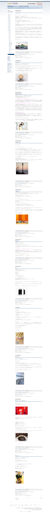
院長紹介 (11, 56)
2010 (9, 29)
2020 (9, 20)
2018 (9, 22)
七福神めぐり (17, 191)
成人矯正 (11, 59)
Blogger (30, 511)
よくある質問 (11, 67)
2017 (9, 23)
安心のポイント (11, 68)
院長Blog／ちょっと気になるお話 (18, 6)
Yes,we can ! (17, 62)
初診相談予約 (11, 71)
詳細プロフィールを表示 (10, 12)
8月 (9, 34)
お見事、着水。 (18, 142)
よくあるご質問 (11, 505)
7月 (9, 35)
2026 (9, 15)
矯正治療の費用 (11, 64)
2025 (9, 16)
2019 (9, 21)
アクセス (11, 69)
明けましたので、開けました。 (21, 400)
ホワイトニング (11, 72)
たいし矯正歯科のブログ (11, 11)
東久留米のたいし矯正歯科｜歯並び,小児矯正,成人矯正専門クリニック (22, 85)
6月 (9, 36)
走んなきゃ (17, 356)
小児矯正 (11, 60)
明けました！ (17, 455)
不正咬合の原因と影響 (11, 62)
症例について (11, 65)
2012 (9, 27)
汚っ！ (16, 267)
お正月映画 (17, 307)
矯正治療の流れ (11, 63)
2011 (9, 28)
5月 (9, 37)
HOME (11, 55)
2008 (9, 52)
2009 (9, 30)
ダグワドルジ (18, 12)
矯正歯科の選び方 (18, 93)
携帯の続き (17, 240)
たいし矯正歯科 (35, 509)
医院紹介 (11, 58)
